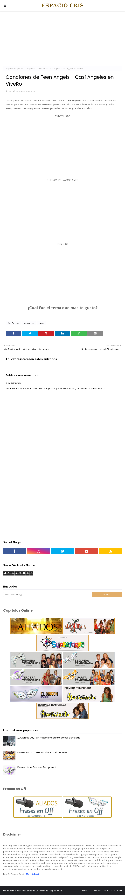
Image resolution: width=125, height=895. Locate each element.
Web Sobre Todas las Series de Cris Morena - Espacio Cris (32, 890)
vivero (41, 323)
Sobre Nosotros (99, 890)
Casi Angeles (28, 68)
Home (84, 890)
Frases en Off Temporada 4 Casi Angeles (42, 752)
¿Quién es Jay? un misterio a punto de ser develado (48, 737)
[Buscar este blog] (47, 594)
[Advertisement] (62, 39)
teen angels (29, 323)
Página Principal (13, 68)
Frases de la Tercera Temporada (37, 767)
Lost (10, 91)
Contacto (116, 890)
